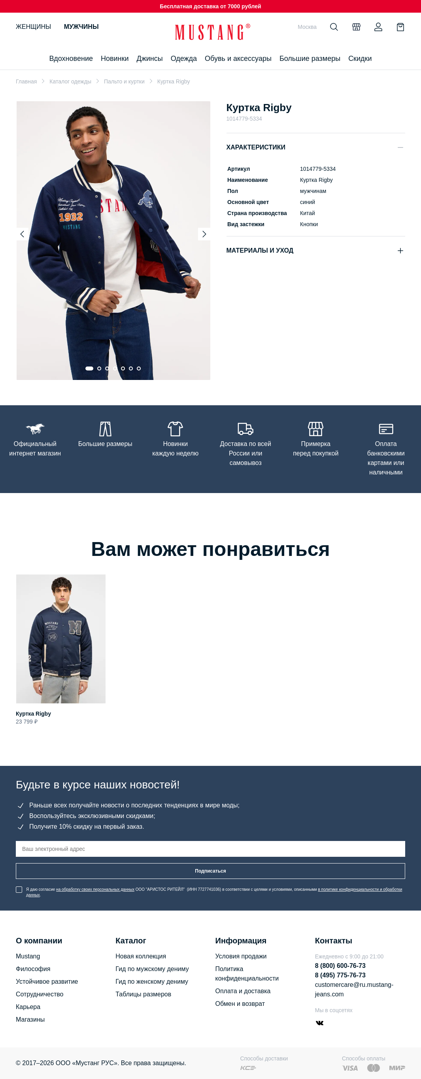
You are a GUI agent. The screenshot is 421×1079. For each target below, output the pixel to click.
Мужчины (81, 26)
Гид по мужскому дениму (152, 969)
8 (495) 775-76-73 (340, 975)
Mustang (28, 956)
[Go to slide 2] (99, 368)
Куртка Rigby (33, 714)
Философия (33, 969)
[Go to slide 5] (123, 368)
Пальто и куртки (124, 81)
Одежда (184, 58)
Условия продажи (241, 956)
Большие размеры (309, 58)
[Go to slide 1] (89, 368)
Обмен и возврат (240, 1003)
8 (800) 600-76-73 (340, 965)
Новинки (115, 58)
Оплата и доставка (243, 991)
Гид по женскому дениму (151, 981)
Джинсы (149, 58)
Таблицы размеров (143, 994)
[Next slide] (204, 234)
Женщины (33, 26)
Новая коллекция (140, 956)
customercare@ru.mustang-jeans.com (354, 989)
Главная (26, 81)
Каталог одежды (70, 81)
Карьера (28, 1006)
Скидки (360, 58)
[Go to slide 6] (131, 368)
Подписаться (210, 871)
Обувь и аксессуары (238, 58)
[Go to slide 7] (139, 368)
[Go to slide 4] (115, 368)
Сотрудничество (40, 994)
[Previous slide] (22, 234)
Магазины (30, 1019)
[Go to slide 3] (107, 368)
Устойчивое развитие (47, 981)
